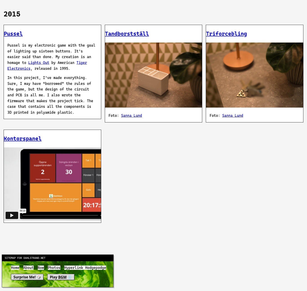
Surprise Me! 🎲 (27, 276)
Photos (54, 268)
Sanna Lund (131, 115)
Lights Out (38, 63)
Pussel (13, 34)
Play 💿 (61, 276)
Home (15, 268)
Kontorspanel (23, 138)
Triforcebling (226, 34)
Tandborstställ (127, 34)
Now (41, 268)
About (28, 268)
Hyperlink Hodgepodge (85, 268)
